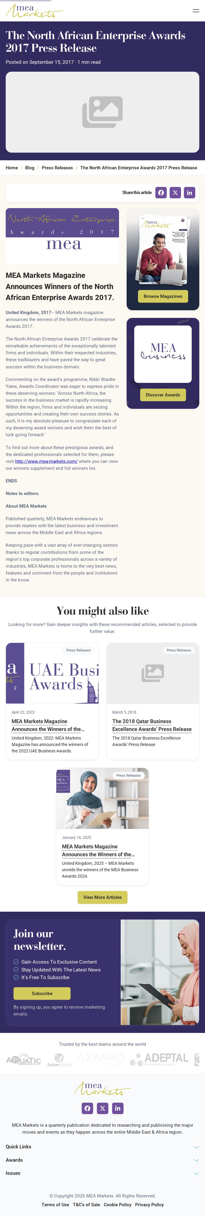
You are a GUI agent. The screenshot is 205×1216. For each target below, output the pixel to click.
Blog (29, 167)
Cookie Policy (117, 1204)
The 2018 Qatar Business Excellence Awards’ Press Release (152, 725)
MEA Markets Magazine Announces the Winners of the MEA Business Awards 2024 (96, 851)
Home (12, 167)
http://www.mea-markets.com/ (46, 461)
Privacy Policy (149, 1204)
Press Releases (57, 167)
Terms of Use (55, 1204)
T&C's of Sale (86, 1204)
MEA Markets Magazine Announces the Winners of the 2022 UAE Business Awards (46, 725)
